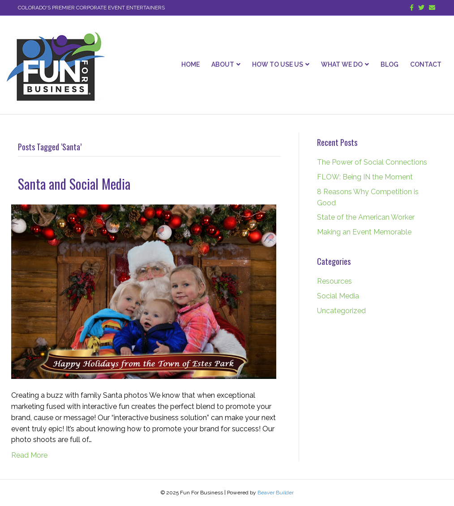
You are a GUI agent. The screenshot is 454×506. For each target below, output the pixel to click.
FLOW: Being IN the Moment (365, 177)
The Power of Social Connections (372, 162)
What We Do (342, 64)
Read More (29, 455)
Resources (334, 281)
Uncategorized (341, 310)
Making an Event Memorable (364, 232)
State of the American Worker (366, 217)
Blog (389, 64)
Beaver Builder (275, 492)
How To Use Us (277, 64)
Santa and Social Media (74, 184)
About (222, 64)
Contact (425, 64)
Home (190, 64)
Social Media (338, 296)
